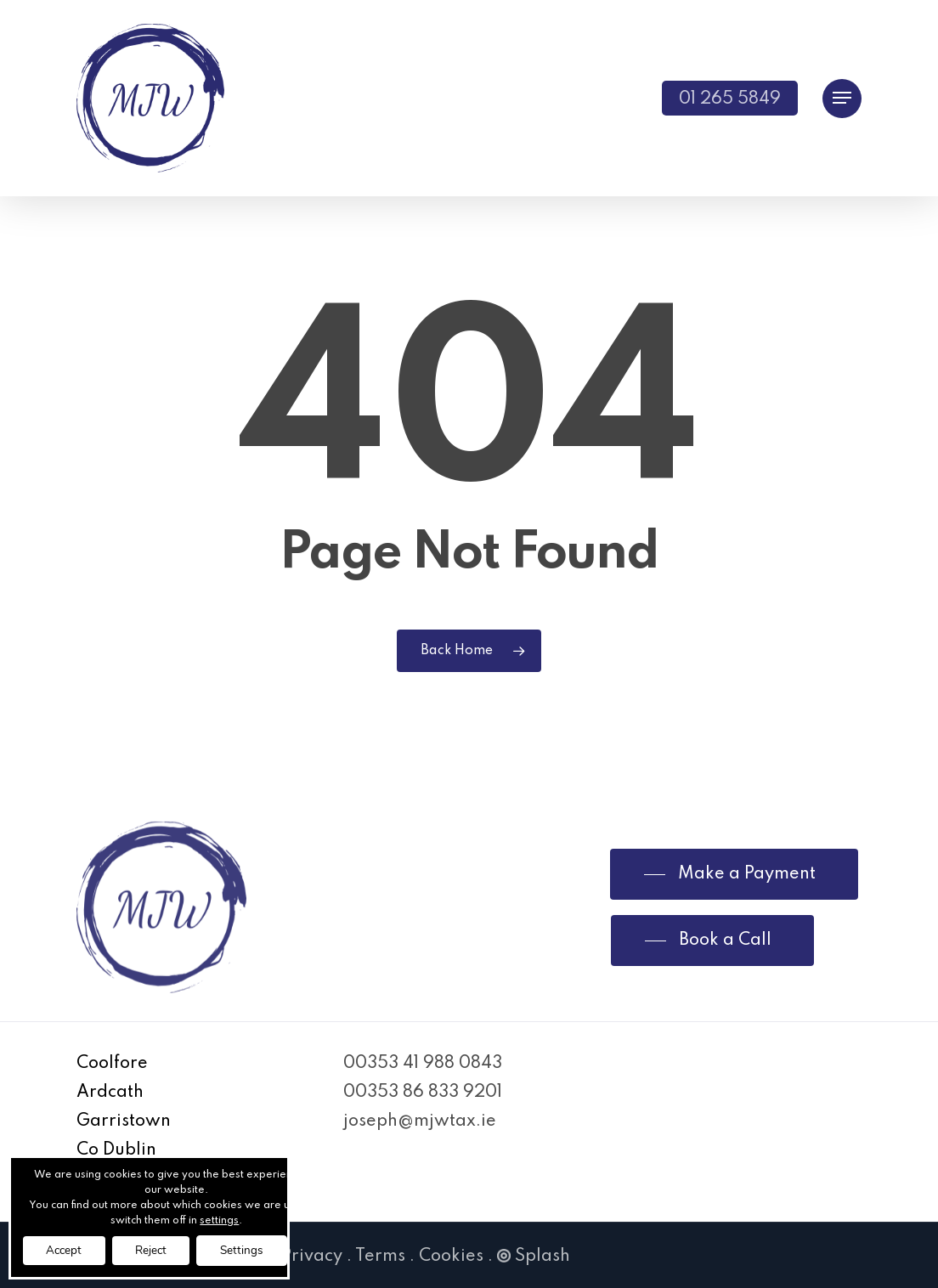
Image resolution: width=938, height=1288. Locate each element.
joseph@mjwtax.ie (419, 1121)
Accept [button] (67, 1249)
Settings (257, 1249)
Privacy (311, 1256)
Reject (160, 1249)
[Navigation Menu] (842, 98)
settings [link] (230, 1219)
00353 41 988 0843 (422, 1063)
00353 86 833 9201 (422, 1092)
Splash (533, 1256)
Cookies (451, 1256)
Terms (380, 1256)
